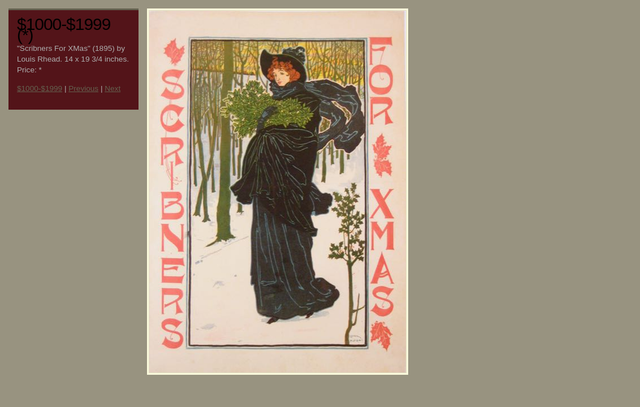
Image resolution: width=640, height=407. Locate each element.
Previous (83, 88)
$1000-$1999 (39, 88)
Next (112, 88)
